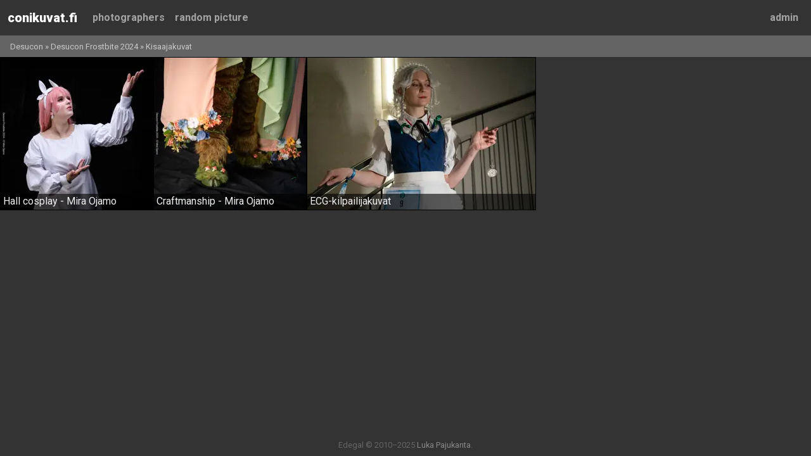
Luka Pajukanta (444, 445)
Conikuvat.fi (42, 17)
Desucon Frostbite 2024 (94, 46)
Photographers (129, 17)
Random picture (211, 17)
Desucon (26, 46)
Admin (784, 17)
